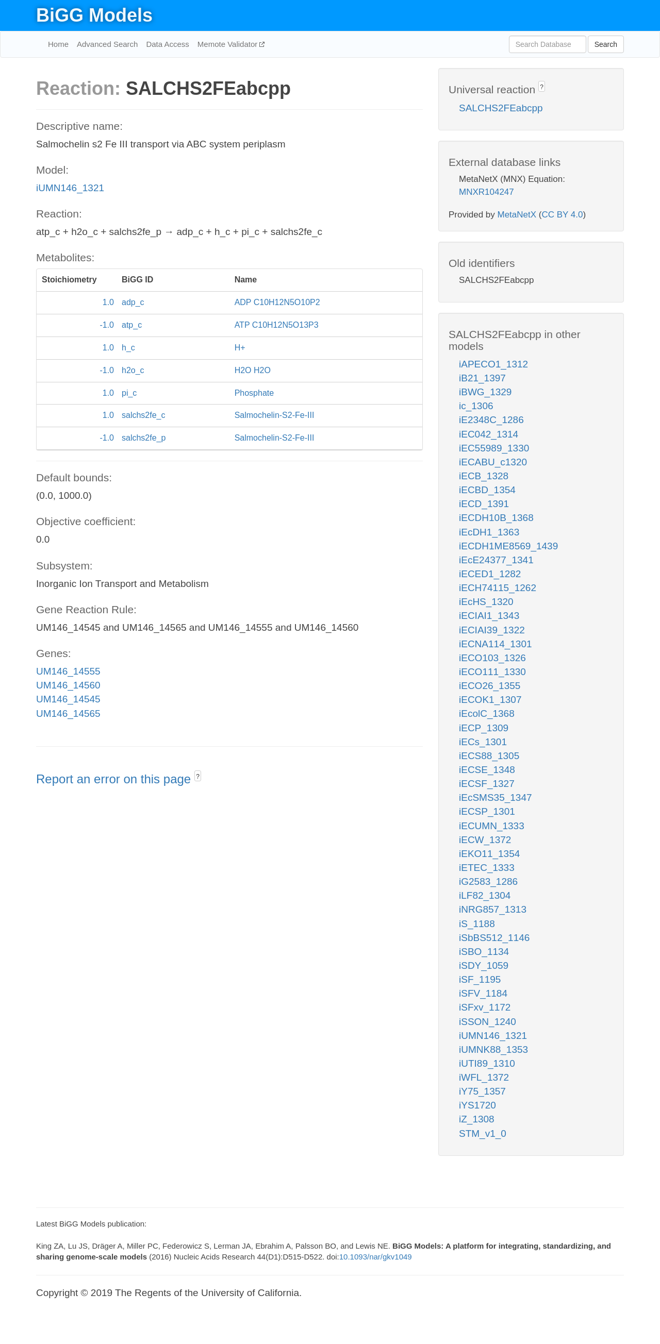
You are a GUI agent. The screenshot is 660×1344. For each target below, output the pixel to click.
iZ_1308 (476, 1119)
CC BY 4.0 (562, 215)
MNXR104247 (486, 192)
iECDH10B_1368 (496, 517)
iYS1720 (477, 1105)
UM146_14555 (68, 671)
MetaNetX (517, 215)
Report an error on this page (115, 779)
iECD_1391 (484, 503)
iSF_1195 (480, 979)
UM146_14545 (68, 699)
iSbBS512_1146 (494, 937)
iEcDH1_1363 (489, 532)
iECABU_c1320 (493, 462)
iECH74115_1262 (497, 587)
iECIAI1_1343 (489, 615)
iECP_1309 (483, 728)
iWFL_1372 (484, 1077)
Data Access (167, 44)
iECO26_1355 (489, 685)
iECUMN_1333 (491, 825)
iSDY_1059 (483, 965)
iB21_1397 (482, 378)
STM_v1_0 (482, 1133)
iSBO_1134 (484, 951)
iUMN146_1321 (70, 187)
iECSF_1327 (487, 783)
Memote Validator (228, 44)
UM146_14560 (68, 685)
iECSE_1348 (487, 769)
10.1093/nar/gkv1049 (375, 1256)
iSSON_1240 (487, 1021)
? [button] (198, 776)
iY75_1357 (482, 1091)
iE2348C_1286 (491, 419)
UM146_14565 (68, 713)
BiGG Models (94, 15)
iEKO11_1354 (489, 853)
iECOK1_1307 (490, 699)
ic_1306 (476, 405)
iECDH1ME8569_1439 (508, 546)
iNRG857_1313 (492, 909)
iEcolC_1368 (487, 713)
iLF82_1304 (484, 895)
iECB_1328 (483, 476)
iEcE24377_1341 (496, 560)
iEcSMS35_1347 (495, 797)
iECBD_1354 (487, 489)
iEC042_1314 (488, 434)
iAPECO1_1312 (493, 364)
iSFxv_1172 (484, 1007)
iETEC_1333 (487, 867)
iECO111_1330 (492, 671)
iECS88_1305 (489, 755)
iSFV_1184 (483, 993)
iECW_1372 (485, 839)
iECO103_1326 (492, 657)
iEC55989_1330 (494, 448)
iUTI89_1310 (487, 1063)
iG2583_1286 (488, 881)
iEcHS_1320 (486, 601)
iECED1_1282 (490, 573)
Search (606, 44)
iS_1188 (477, 923)
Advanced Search (107, 44)
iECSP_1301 (487, 811)
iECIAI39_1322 (492, 630)
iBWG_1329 (485, 392)
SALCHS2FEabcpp (501, 108)
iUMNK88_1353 (493, 1049)
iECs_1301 (483, 741)
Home (58, 44)
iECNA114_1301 (495, 644)
